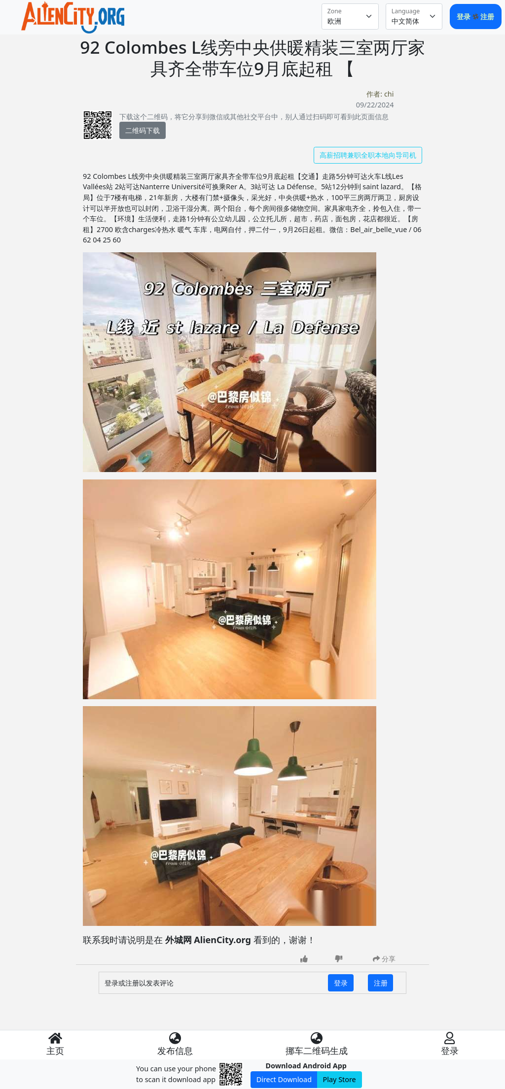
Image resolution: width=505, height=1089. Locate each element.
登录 (464, 16)
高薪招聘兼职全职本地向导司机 (368, 155)
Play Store (339, 1079)
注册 (487, 16)
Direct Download (284, 1079)
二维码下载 (142, 130)
